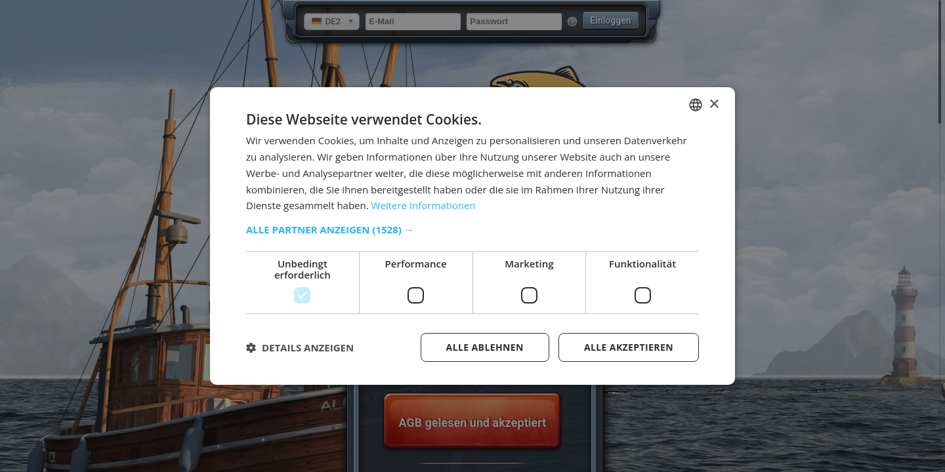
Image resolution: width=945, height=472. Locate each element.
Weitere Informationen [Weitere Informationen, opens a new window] (423, 205)
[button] (472, 229)
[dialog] (472, 236)
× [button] (714, 104)
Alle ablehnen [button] (485, 347)
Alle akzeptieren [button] (628, 347)
